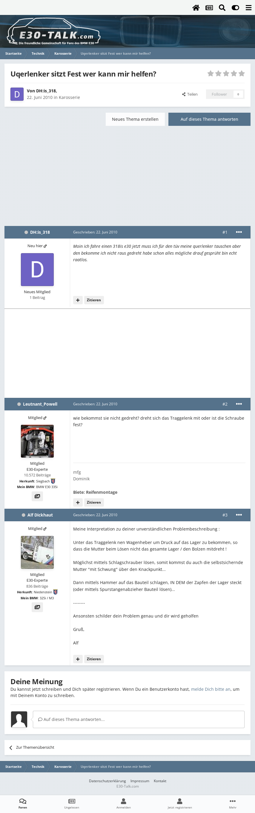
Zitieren (94, 299)
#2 (225, 404)
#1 (225, 232)
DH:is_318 (46, 91)
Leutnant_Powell (40, 404)
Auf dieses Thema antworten (209, 119)
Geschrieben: (95, 232)
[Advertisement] (127, 178)
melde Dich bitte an (211, 689)
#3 (225, 515)
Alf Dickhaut (40, 515)
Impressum (139, 780)
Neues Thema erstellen (135, 119)
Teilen (190, 94)
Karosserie (69, 97)
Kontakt (160, 780)
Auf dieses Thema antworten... (71, 719)
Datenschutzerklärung (107, 780)
